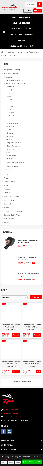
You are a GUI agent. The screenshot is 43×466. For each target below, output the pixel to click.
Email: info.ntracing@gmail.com (13, 417)
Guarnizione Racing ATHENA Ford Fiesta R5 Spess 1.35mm (32, 364)
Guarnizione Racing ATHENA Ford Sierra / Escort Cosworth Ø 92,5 (11, 327)
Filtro (35, 297)
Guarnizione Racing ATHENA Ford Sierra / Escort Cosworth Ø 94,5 (11, 364)
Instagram (9, 431)
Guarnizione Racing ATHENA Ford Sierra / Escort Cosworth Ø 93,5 (32, 327)
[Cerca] (33, 4)
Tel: (10, 410)
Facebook (3, 431)
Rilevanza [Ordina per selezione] (5, 297)
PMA (5, 459)
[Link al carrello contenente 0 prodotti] (37, 10)
